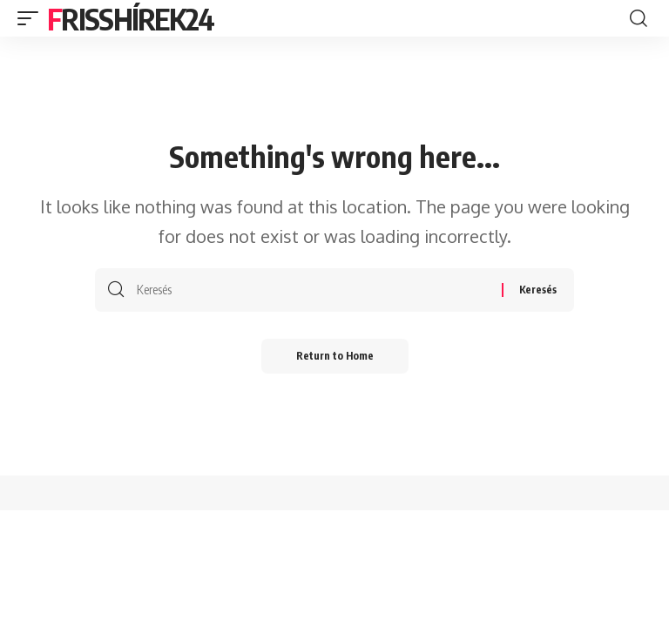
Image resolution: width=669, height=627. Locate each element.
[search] (638, 18)
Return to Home (335, 355)
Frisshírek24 (130, 18)
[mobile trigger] (32, 18)
